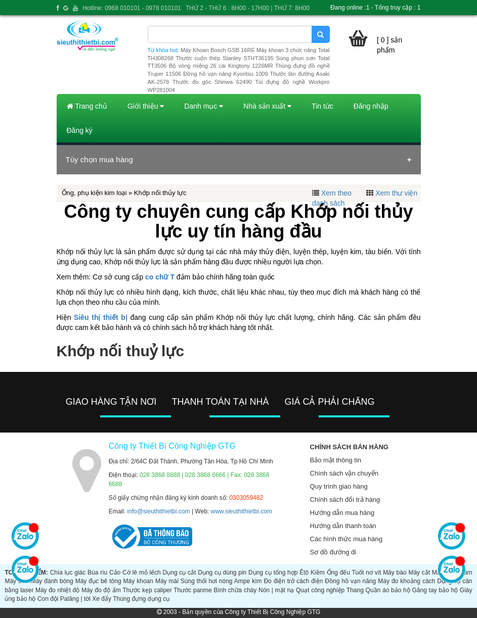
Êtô (304, 572)
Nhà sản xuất (267, 106)
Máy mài (167, 581)
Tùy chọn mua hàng (99, 159)
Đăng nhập (371, 106)
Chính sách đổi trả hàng (345, 499)
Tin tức (322, 106)
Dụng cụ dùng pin (222, 572)
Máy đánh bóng (52, 581)
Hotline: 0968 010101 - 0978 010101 (131, 8)
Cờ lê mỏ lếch (141, 572)
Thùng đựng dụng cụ (141, 598)
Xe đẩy (101, 598)
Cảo (114, 572)
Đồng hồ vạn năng (350, 581)
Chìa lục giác (68, 572)
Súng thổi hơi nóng (207, 581)
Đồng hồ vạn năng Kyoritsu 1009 (225, 74)
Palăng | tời (75, 598)
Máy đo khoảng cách (406, 581)
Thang (355, 590)
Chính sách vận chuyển (344, 473)
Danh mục (203, 106)
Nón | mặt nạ (276, 590)
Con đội (48, 598)
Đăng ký (80, 130)
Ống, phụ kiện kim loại (94, 193)
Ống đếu (338, 572)
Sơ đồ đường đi (333, 552)
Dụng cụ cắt (179, 572)
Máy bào (394, 572)
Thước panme (192, 590)
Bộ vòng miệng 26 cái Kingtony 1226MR (221, 66)
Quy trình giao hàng (339, 486)
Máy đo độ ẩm (101, 590)
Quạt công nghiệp (320, 590)
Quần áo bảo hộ (388, 590)
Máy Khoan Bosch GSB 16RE (218, 50)
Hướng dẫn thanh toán (343, 526)
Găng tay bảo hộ (435, 590)
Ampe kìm (248, 581)
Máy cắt (419, 572)
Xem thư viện (396, 193)
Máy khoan (138, 581)
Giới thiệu (145, 106)
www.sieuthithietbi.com (241, 511)
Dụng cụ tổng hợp (272, 572)
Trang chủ (87, 106)
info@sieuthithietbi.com (158, 511)
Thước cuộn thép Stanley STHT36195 (224, 58)
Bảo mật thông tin (335, 460)
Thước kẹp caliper (146, 590)
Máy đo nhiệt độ (57, 590)
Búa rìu (97, 572)
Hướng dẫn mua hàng (342, 512)
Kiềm (318, 572)
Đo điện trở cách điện (293, 581)
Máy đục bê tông (98, 581)
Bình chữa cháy (234, 590)
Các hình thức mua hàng (346, 539)
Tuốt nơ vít (366, 572)
